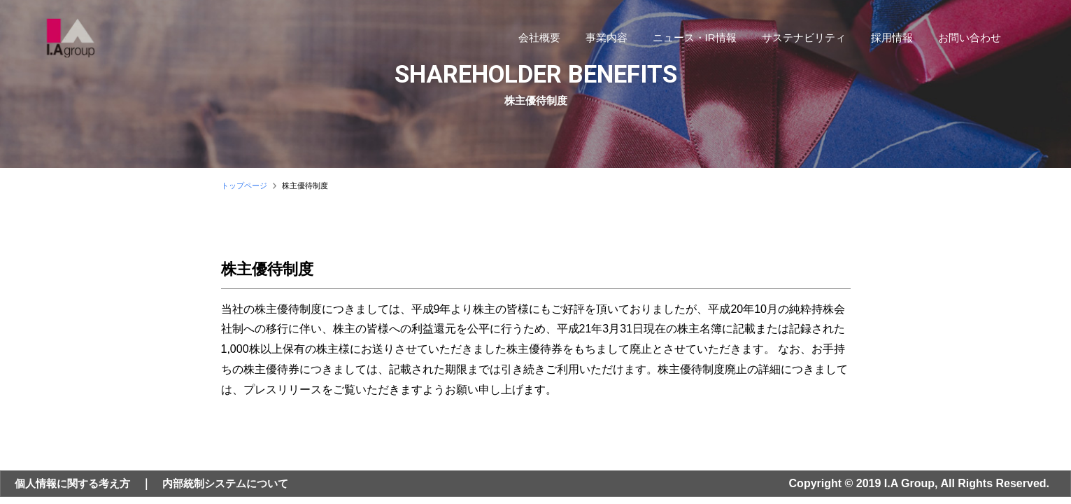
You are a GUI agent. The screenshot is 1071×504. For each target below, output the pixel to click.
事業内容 (599, 40)
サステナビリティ (797, 40)
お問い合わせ (962, 40)
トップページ (244, 186)
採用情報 (885, 40)
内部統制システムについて (237, 483)
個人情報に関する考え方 (76, 483)
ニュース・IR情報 (688, 40)
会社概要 (532, 40)
